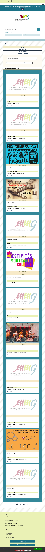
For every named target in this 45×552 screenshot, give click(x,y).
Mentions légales (9, 533)
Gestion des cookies (10, 537)
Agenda (9, 1)
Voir (22, 9)
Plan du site (27, 1)
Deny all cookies (19, 550)
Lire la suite (9, 105)
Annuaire (5, 1)
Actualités (14, 1)
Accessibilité (8, 534)
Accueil (3, 40)
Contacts (7, 536)
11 (27, 504)
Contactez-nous (21, 1)
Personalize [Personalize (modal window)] (27, 550)
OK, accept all (38, 548)
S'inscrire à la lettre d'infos (22, 544)
